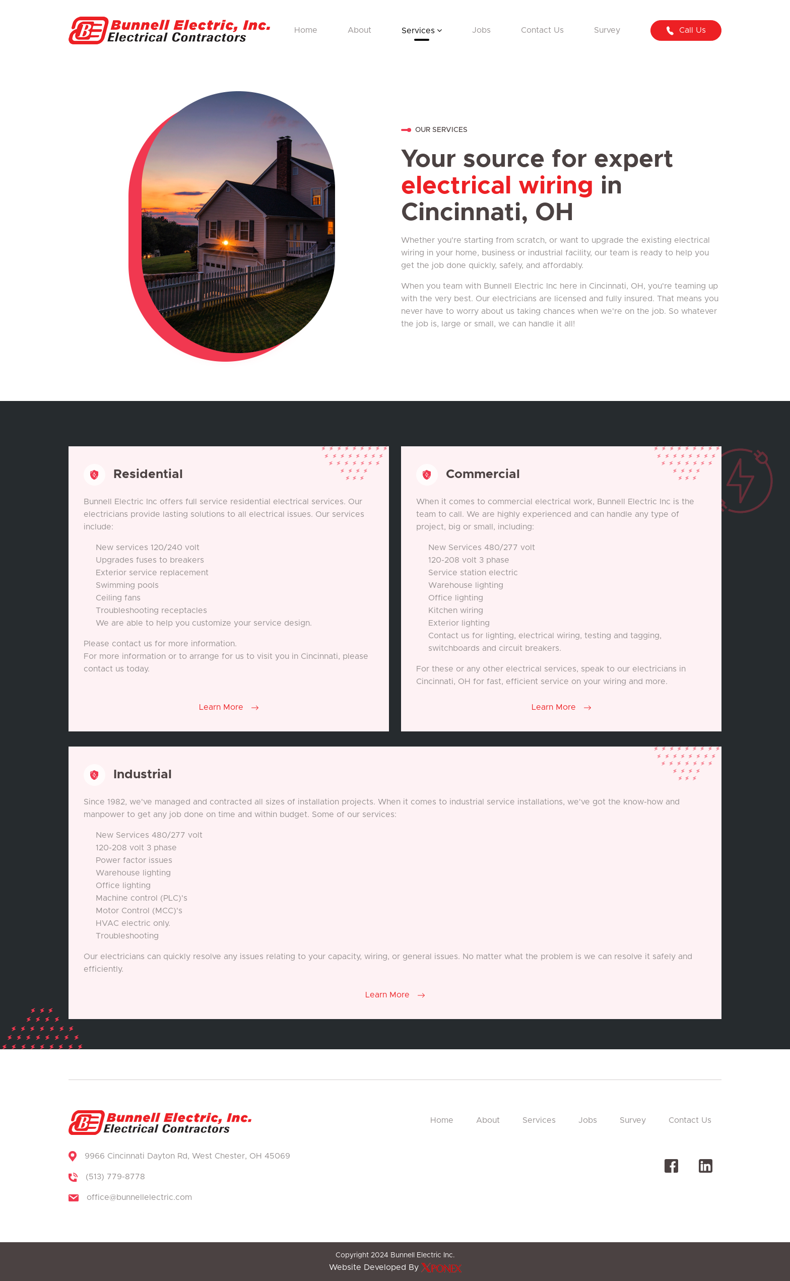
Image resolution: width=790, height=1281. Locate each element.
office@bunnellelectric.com (139, 1197)
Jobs (481, 30)
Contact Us (542, 30)
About (359, 30)
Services (418, 31)
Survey (607, 30)
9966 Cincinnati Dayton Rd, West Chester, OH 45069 (187, 1156)
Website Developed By (395, 1267)
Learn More (229, 707)
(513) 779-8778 (115, 1177)
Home (305, 30)
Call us (685, 30)
